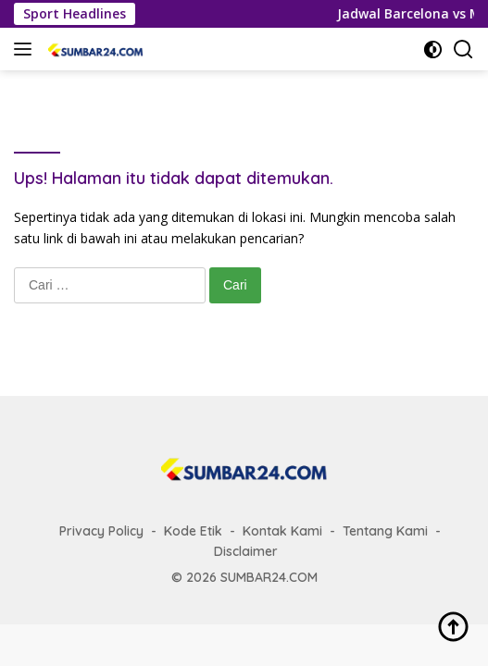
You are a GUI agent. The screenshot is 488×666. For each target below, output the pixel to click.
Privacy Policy (101, 531)
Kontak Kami (282, 531)
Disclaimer (246, 551)
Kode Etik (193, 531)
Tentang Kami (385, 531)
